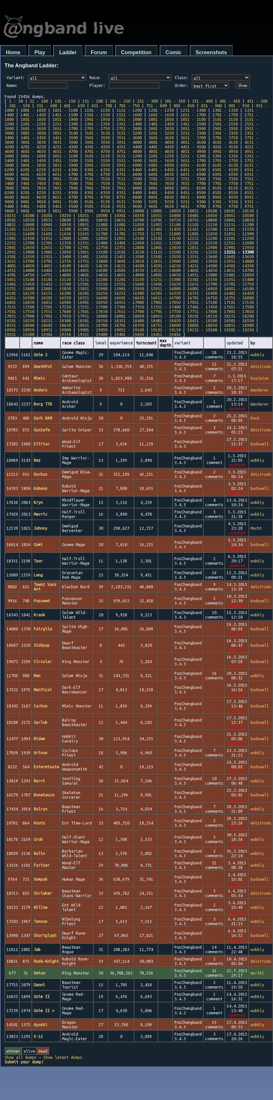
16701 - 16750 (202, 297)
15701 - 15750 (239, 284)
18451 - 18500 (202, 320)
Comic (174, 52)
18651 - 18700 (92, 325)
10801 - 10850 (239, 220)
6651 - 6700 (65, 174)
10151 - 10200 (19, 215)
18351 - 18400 (129, 320)
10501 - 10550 (19, 220)
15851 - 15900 (92, 288)
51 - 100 (39, 101)
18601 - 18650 (56, 325)
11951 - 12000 (56, 238)
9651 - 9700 (193, 206)
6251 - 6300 (65, 169)
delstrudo (260, 366)
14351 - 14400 (19, 270)
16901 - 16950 (92, 302)
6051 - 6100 (193, 165)
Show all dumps (21, 1057)
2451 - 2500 (193, 124)
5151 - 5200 (129, 156)
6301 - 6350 (97, 169)
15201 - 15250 (129, 279)
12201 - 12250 (239, 238)
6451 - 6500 (193, 169)
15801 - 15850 (56, 288)
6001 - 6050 (161, 165)
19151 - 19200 (202, 329)
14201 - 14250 (166, 265)
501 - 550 (19, 105)
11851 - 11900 (239, 233)
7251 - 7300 (193, 178)
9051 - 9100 (65, 201)
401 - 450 (229, 101)
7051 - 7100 (65, 178)
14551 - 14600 (166, 270)
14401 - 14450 (56, 270)
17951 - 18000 (92, 316)
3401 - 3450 (33, 137)
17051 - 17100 (202, 302)
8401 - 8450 (161, 192)
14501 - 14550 (129, 270)
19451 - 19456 (166, 334)
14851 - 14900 (129, 275)
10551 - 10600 (56, 220)
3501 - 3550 (97, 137)
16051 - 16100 (239, 288)
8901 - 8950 (225, 197)
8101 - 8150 (225, 188)
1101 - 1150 (97, 110)
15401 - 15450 (19, 284)
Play (39, 52)
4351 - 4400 (129, 146)
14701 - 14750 (19, 275)
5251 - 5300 (193, 156)
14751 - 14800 (56, 275)
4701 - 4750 (97, 151)
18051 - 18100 (166, 316)
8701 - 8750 (97, 197)
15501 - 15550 (92, 284)
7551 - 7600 (129, 183)
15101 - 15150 (56, 279)
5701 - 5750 (225, 160)
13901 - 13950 (202, 261)
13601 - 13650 (239, 256)
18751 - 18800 (166, 325)
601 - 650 (74, 105)
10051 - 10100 (202, 210)
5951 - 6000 (129, 165)
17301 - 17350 (129, 307)
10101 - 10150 (239, 210)
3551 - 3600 (129, 137)
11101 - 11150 (202, 224)
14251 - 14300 (202, 265)
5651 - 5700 (193, 160)
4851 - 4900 (193, 151)
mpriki (257, 973)
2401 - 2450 (161, 124)
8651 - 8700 (65, 197)
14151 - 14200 (129, 265)
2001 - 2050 (161, 119)
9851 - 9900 (65, 210)
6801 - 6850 (161, 174)
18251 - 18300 (56, 320)
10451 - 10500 (239, 215)
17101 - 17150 (239, 302)
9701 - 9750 (225, 206)
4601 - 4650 (33, 151)
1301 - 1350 (225, 110)
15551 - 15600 (129, 284)
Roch (255, 418)
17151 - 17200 (19, 307)
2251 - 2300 (65, 124)
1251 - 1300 (193, 110)
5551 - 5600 (129, 160)
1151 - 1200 (129, 110)
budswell (259, 444)
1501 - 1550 (97, 114)
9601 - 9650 (161, 206)
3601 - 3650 (161, 137)
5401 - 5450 (33, 160)
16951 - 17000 (129, 302)
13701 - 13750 (56, 261)
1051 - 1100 (65, 110)
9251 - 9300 (193, 201)
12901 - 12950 (239, 247)
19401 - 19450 (129, 334)
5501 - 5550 (97, 160)
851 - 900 (211, 105)
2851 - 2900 (193, 128)
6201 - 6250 (33, 169)
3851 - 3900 (65, 142)
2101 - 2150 (225, 119)
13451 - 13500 (129, 256)
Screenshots (211, 52)
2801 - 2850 (161, 128)
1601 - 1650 (161, 114)
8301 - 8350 (97, 192)
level (100, 343)
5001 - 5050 (33, 156)
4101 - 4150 (225, 142)
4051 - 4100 (193, 142)
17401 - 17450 (202, 307)
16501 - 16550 (56, 297)
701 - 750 (129, 105)
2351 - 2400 (129, 124)
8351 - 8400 (129, 192)
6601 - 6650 (33, 174)
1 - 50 (16, 101)
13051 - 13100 (92, 252)
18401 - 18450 (166, 320)
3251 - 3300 (193, 133)
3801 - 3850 (33, 142)
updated (235, 343)
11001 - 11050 (129, 224)
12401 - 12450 (129, 243)
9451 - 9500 (65, 206)
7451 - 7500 (65, 183)
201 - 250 (120, 101)
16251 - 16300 (129, 293)
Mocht (256, 528)
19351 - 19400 (92, 334)
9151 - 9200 (129, 201)
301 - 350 (175, 101)
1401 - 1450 (33, 114)
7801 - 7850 (33, 188)
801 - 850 (184, 105)
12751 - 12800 (129, 247)
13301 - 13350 (19, 256)
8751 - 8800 (129, 197)
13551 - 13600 (202, 256)
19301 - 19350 (56, 334)
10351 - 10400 (166, 215)
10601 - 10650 (92, 220)
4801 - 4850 (161, 151)
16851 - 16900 (56, 302)
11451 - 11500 (202, 229)
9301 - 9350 (225, 201)
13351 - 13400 (56, 256)
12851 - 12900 (202, 247)
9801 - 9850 (33, 210)
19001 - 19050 (92, 329)
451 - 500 (257, 101)
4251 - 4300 (65, 146)
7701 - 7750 (225, 183)
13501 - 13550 (166, 256)
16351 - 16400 (202, 293)
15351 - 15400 (239, 279)
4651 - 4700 (65, 151)
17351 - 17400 (166, 307)
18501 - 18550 (239, 320)
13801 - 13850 (129, 261)
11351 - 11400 (129, 229)
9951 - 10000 (130, 210)
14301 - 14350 (239, 265)
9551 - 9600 (129, 206)
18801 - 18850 (202, 325)
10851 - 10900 (19, 224)
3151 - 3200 (129, 133)
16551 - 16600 (92, 297)
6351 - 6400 (129, 169)
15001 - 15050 (239, 275)
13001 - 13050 (56, 252)
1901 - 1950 (97, 119)
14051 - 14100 (56, 265)
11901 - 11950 (19, 238)
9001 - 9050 (33, 201)
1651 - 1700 (193, 114)
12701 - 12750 (92, 247)
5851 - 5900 (65, 165)
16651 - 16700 (166, 297)
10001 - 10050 (166, 210)
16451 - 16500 (19, 297)
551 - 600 (47, 105)
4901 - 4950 (225, 151)
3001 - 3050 (33, 133)
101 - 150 (65, 101)
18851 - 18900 (239, 325)
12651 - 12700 (56, 247)
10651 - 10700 (129, 220)
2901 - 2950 (225, 128)
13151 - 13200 (166, 252)
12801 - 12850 (166, 247)
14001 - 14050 (19, 265)
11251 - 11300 (56, 229)
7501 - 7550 (97, 183)
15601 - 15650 (166, 284)
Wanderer (259, 390)
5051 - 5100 (65, 156)
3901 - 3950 (97, 142)
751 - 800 (156, 105)
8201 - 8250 (33, 192)
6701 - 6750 (97, 174)
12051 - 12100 (129, 238)
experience (121, 343)
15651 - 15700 (202, 284)
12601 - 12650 (19, 247)
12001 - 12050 (92, 238)
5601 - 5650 (161, 160)
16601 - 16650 (129, 297)
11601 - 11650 (56, 233)
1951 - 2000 (129, 119)
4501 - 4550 (225, 146)
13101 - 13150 (129, 252)
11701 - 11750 (129, 233)
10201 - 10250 (56, 215)
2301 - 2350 (97, 124)
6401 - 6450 (161, 169)
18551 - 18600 (19, 325)
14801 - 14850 (92, 275)
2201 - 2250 (33, 124)
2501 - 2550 (225, 124)
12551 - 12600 (239, 243)
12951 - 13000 (19, 252)
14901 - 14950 (166, 275)
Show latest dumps (62, 1057)
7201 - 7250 (161, 178)
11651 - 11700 (92, 233)
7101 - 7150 (97, 178)
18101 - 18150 (202, 316)
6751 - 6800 (129, 174)
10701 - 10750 (166, 220)
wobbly (257, 354)
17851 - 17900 (19, 316)
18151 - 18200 (239, 316)
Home (13, 52)
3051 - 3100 (65, 133)
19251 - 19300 (19, 334)
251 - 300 (147, 101)
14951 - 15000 (202, 275)
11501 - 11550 (239, 229)
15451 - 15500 (56, 284)
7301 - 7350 (225, 178)
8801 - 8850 (161, 197)
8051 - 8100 (193, 188)
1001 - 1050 (33, 110)
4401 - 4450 (161, 146)
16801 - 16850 (19, 302)
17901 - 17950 (56, 316)
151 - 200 (92, 101)
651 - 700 (101, 105)
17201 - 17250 (56, 307)
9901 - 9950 (97, 210)
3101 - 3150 (97, 133)
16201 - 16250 (92, 293)
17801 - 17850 (239, 311)
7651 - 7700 (193, 183)
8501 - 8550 (225, 192)
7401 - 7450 (33, 183)
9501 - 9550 (97, 206)
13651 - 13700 (19, 261)
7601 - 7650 (161, 183)
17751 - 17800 (202, 311)
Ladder (67, 52)
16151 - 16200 (56, 293)
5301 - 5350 (225, 156)
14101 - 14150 (92, 265)
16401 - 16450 (239, 293)
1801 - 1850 (33, 119)
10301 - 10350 (129, 215)
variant (182, 343)
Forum (99, 52)
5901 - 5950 (97, 165)
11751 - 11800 (166, 233)
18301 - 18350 (92, 320)
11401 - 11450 (166, 229)
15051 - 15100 (19, 279)
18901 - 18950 (19, 329)
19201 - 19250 (239, 329)
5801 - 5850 (33, 165)
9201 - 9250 (161, 201)
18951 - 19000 (56, 329)
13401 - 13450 (92, 256)
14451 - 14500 (92, 270)
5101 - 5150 (97, 156)
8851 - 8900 (193, 197)
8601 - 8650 (33, 197)
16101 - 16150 (19, 293)
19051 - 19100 (129, 329)
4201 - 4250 (33, 146)
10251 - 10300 (92, 215)
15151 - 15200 (92, 279)
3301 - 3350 (225, 133)
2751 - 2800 (129, 128)
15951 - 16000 (166, 288)
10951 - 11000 (92, 224)
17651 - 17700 (129, 311)
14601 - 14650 (202, 270)
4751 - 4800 (129, 151)
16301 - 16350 (166, 293)
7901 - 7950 (97, 188)
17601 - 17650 (92, 311)
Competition (136, 52)
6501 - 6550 (225, 169)
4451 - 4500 (193, 146)
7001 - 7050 (33, 178)
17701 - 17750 (166, 311)
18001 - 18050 (129, 316)
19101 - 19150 (166, 329)
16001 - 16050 (202, 288)
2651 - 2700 (65, 128)
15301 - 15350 (202, 279)
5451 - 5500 (65, 160)
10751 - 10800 (202, 220)
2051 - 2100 (193, 119)
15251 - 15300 (166, 279)
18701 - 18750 (129, 325)
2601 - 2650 (33, 128)
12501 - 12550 (202, 243)
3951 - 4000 (129, 142)
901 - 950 (239, 105)
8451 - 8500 (193, 192)
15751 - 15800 (19, 288)
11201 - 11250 (19, 229)
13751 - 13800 (92, 261)
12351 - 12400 (92, 243)
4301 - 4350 (97, 146)
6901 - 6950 (225, 174)
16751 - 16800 (239, 297)
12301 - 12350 (56, 243)
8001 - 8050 (161, 188)
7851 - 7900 (65, 188)
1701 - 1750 (225, 114)
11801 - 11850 (202, 233)
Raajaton (259, 378)
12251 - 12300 (19, 243)
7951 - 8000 (129, 188)
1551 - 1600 (129, 114)
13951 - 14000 (239, 261)
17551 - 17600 (56, 311)
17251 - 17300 (92, 307)
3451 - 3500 (65, 137)
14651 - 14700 (239, 270)
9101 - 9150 (97, 201)
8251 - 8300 (65, 192)
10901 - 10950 (56, 224)
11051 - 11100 (166, 224)
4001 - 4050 (161, 142)
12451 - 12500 (166, 243)
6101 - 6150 (225, 165)
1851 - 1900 (65, 119)
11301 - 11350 (92, 229)
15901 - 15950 (129, 288)
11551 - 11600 (19, 233)
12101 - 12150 (166, 238)
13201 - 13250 (202, 252)
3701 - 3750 (225, 137)
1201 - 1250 (161, 110)
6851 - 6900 (193, 174)
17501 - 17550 (19, 311)
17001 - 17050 (166, 302)
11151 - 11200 (239, 224)
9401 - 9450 (33, 206)
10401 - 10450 (202, 215)
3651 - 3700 (193, 137)
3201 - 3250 (161, 133)
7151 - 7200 (129, 178)
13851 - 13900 (166, 261)
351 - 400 (202, 101)
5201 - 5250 (161, 156)
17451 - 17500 (239, 307)
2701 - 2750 (97, 128)
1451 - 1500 (65, 114)
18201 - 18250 (19, 320)
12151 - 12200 (202, 238)
